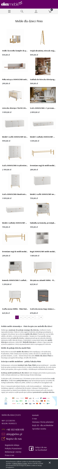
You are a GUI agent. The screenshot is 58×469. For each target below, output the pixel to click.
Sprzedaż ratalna (39, 428)
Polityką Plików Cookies (19, 463)
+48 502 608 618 (15, 429)
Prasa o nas (9, 455)
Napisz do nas (14, 438)
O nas (34, 418)
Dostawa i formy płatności (43, 422)
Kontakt (35, 415)
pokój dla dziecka (18, 338)
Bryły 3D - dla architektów (42, 425)
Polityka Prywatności (13, 448)
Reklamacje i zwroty (13, 452)
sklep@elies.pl (14, 434)
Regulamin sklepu (12, 445)
